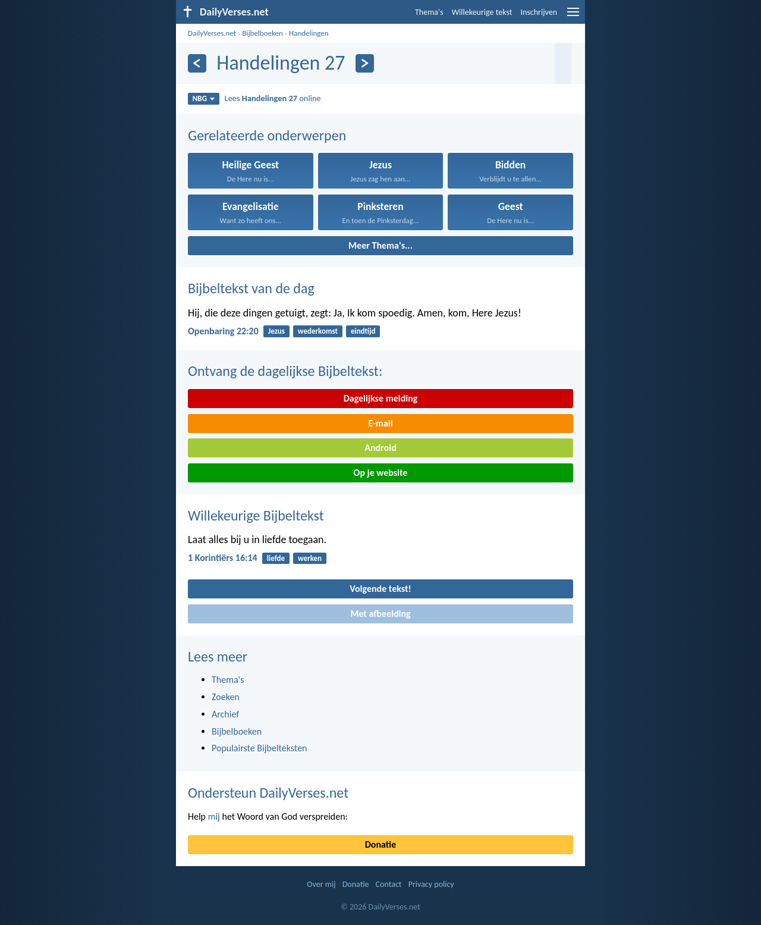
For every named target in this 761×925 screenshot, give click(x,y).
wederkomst (318, 331)
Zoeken (226, 697)
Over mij (321, 884)
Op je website (381, 472)
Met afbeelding (380, 613)
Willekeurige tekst (482, 12)
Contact (389, 884)
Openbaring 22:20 (223, 331)
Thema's (429, 12)
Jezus (276, 331)
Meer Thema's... (380, 245)
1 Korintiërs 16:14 (222, 557)
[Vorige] (197, 63)
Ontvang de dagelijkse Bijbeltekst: (285, 371)
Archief (225, 714)
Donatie (380, 844)
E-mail (380, 423)
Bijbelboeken (262, 33)
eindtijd (363, 331)
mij (214, 816)
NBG (204, 98)
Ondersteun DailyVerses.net (268, 792)
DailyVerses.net (212, 33)
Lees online (273, 98)
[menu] (573, 16)
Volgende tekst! (380, 588)
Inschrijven (538, 12)
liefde (276, 558)
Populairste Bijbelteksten (259, 748)
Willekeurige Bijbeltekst (256, 515)
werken (310, 558)
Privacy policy (431, 884)
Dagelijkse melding (381, 398)
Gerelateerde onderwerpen (267, 135)
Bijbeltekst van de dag (251, 288)
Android (380, 447)
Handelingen (309, 33)
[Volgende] (365, 63)
